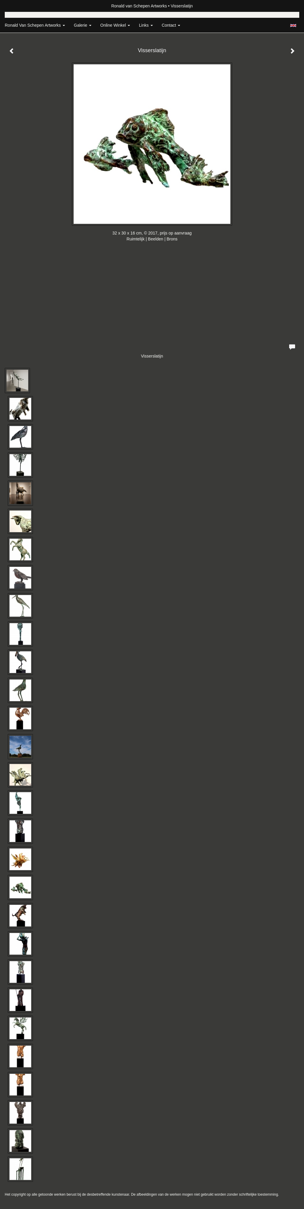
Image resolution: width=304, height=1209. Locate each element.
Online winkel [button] (115, 25)
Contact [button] (171, 25)
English (293, 25)
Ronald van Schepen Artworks (139, 6)
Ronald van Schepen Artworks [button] (35, 25)
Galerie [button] (82, 25)
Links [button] (146, 25)
